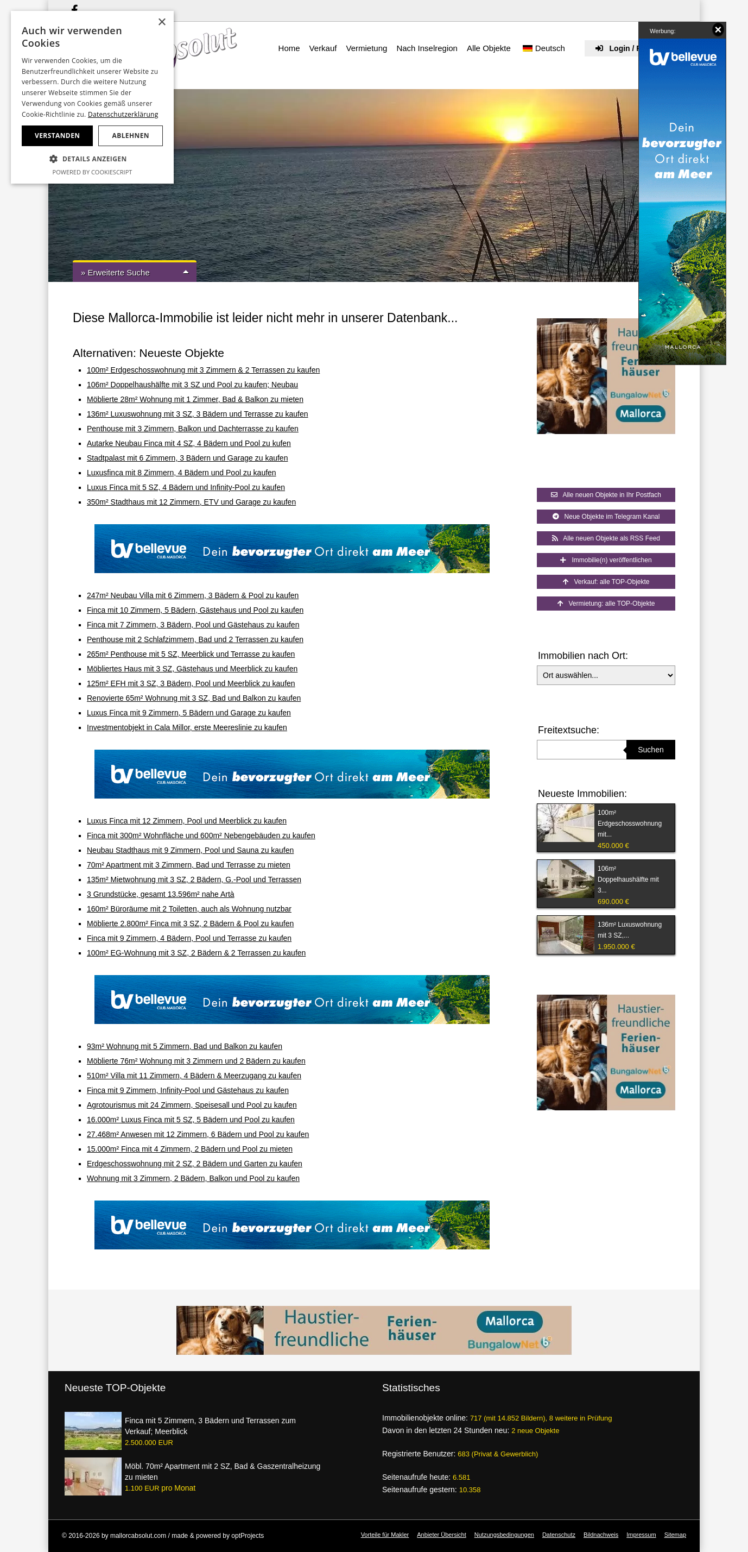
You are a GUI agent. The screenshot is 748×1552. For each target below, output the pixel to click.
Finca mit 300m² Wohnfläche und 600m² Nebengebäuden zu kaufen (201, 835)
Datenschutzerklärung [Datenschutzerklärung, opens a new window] (123, 114)
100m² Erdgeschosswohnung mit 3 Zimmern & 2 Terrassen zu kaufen (203, 370)
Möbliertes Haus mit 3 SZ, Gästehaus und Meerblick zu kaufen (192, 668)
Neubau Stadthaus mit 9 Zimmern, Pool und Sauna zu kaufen (190, 850)
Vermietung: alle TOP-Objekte (606, 603)
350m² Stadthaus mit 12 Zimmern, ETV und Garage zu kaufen (191, 502)
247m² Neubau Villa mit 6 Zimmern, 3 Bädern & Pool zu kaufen (193, 595)
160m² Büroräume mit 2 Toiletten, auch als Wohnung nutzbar (189, 908)
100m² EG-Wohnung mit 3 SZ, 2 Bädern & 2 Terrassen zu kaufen (196, 952)
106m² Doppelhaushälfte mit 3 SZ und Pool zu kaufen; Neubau (192, 384)
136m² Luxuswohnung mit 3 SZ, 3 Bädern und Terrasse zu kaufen (197, 414)
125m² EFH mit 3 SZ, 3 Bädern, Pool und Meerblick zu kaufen (191, 683)
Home (289, 48)
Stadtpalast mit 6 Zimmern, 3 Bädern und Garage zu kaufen (187, 458)
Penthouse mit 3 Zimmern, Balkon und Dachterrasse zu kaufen (193, 428)
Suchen (650, 749)
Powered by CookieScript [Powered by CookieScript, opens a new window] (92, 172)
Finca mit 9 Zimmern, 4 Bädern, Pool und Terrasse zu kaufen (189, 938)
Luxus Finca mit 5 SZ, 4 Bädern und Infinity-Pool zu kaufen (186, 487)
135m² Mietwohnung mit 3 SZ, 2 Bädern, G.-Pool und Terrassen (194, 879)
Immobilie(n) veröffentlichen (605, 560)
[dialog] (92, 97)
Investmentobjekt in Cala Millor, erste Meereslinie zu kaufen (187, 727)
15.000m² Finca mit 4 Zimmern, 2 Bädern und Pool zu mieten (190, 1149)
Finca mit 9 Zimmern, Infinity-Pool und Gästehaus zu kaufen (188, 1090)
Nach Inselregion (427, 48)
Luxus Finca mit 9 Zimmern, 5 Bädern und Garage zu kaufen (189, 712)
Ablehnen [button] (130, 135)
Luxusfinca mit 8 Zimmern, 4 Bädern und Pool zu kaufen (181, 472)
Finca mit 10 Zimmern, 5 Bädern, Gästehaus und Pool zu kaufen (195, 610)
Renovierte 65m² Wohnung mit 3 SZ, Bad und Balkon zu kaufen (194, 698)
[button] (92, 159)
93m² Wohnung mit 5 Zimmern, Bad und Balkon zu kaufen (184, 1046)
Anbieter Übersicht (441, 1534)
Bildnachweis (601, 1534)
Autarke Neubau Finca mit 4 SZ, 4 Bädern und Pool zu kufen (189, 443)
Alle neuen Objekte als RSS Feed (606, 538)
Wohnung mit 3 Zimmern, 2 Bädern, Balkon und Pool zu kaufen (193, 1178)
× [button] (161, 22)
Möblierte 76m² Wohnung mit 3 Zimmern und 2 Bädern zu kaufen (196, 1061)
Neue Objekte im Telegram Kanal (606, 516)
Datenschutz (558, 1534)
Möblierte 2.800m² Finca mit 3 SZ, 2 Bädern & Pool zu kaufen (190, 923)
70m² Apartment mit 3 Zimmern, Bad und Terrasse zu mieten (188, 864)
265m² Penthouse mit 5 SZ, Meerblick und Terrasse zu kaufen (191, 654)
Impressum (641, 1534)
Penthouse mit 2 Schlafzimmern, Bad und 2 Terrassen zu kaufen (195, 639)
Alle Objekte (489, 48)
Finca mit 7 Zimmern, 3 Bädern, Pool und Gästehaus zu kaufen (193, 624)
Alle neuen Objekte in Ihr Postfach (606, 495)
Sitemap (675, 1534)
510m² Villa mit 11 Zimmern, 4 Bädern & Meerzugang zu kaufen (194, 1075)
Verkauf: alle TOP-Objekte (606, 582)
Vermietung (366, 48)
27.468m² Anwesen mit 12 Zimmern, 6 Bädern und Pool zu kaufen (198, 1134)
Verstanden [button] (57, 135)
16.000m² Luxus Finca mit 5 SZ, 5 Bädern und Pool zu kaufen (191, 1119)
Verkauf (323, 48)
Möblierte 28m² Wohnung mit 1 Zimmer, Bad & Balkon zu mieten (195, 399)
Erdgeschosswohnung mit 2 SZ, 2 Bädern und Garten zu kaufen (194, 1163)
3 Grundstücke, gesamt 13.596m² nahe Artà (160, 894)
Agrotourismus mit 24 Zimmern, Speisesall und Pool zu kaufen (192, 1105)
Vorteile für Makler (385, 1534)
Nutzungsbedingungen (504, 1534)
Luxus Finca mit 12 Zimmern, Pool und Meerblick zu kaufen (187, 820)
